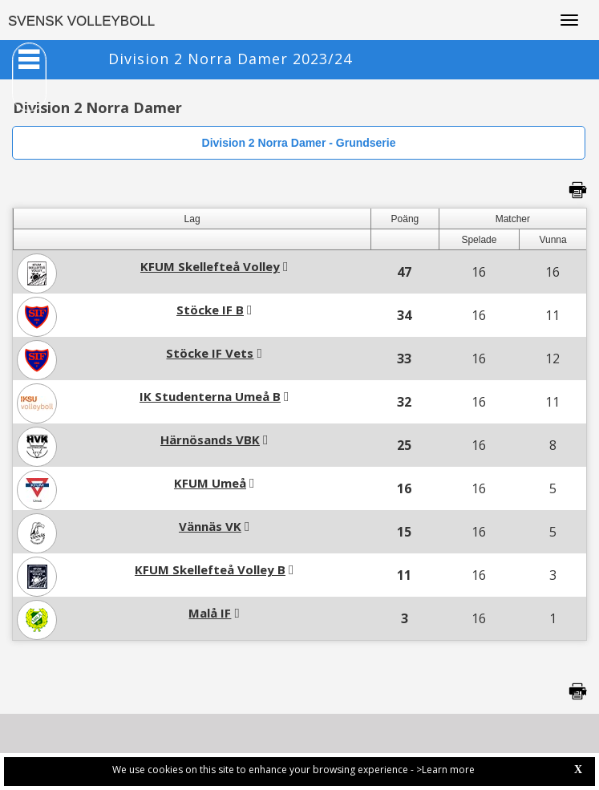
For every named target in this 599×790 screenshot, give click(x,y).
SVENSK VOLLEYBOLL (81, 21)
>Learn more (445, 769)
